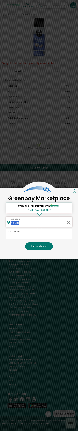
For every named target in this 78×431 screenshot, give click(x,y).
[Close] (74, 191)
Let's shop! (39, 246)
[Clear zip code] (68, 222)
